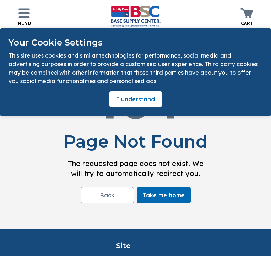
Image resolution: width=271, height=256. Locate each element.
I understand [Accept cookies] (135, 99)
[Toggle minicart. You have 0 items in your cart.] (247, 16)
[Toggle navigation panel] (24, 16)
